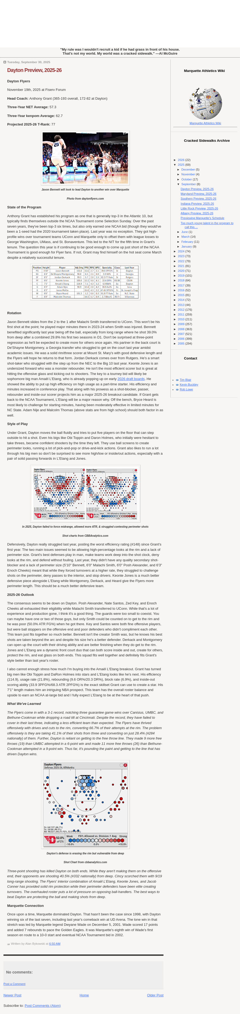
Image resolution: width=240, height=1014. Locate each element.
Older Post (155, 995)
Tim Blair (185, 379)
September (189, 184)
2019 (181, 275)
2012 (181, 309)
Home (84, 995)
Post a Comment (14, 983)
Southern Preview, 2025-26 (198, 198)
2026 (181, 159)
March (185, 236)
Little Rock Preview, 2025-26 (199, 208)
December (188, 169)
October (187, 179)
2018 (181, 280)
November (188, 174)
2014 (181, 299)
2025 (181, 164)
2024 (181, 251)
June (185, 231)
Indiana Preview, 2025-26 (197, 203)
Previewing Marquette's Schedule (203, 218)
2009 (181, 324)
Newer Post (12, 995)
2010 (181, 319)
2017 (181, 285)
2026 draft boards (131, 379)
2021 (181, 266)
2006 (181, 338)
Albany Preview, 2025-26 (197, 213)
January (187, 246)
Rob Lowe (186, 389)
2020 (181, 270)
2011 (181, 314)
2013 (181, 304)
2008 (181, 329)
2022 (181, 261)
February (187, 241)
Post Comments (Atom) (43, 1006)
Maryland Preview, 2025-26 (199, 193)
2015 (181, 295)
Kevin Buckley (189, 384)
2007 (181, 334)
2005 (181, 343)
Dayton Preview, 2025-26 (34, 70)
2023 (181, 256)
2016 (181, 290)
